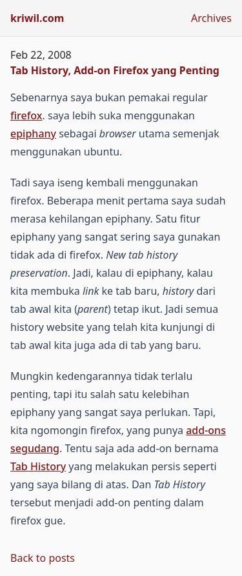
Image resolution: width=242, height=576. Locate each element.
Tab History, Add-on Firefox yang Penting (114, 70)
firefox (26, 115)
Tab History (38, 466)
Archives (211, 18)
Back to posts (42, 558)
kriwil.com (37, 18)
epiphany (33, 133)
